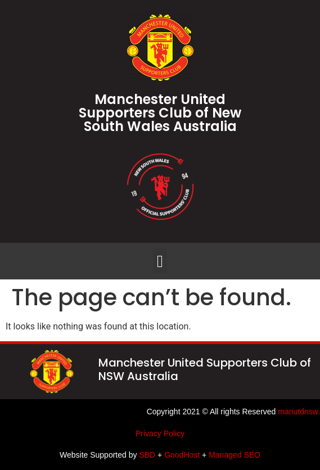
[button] (160, 261)
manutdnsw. (299, 411)
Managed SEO (234, 454)
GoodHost (182, 454)
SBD (147, 454)
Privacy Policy (160, 433)
